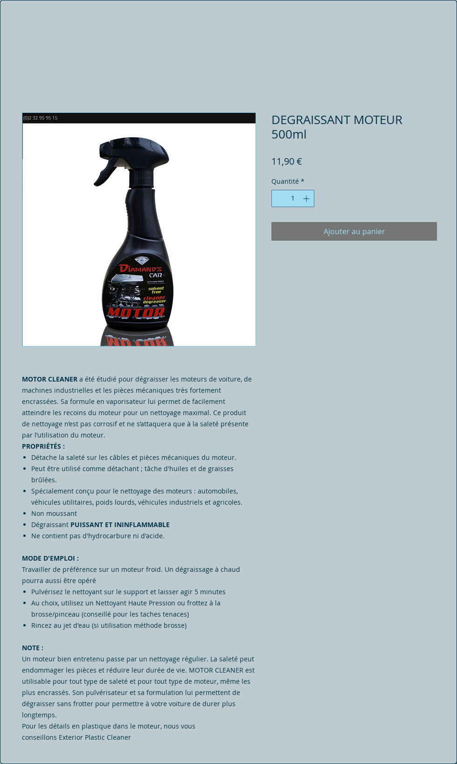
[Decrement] (278, 198)
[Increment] (307, 198)
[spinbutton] (292, 198)
